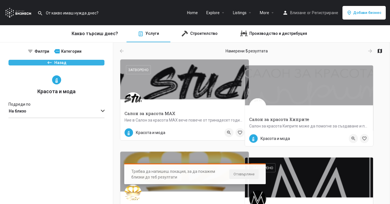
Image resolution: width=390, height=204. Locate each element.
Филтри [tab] (42, 51)
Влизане (298, 12)
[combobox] (56, 121)
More (264, 12)
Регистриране (325, 12)
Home (192, 12)
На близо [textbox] (17, 121)
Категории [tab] (71, 51)
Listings (240, 12)
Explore (213, 12)
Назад (56, 65)
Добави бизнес (364, 12)
